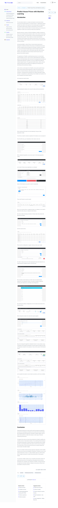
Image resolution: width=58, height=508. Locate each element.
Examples (24, 7)
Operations (7, 39)
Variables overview (9, 34)
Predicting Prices (38, 472)
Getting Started (8, 11)
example (21, 472)
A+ (49, 12)
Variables (7, 32)
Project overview (9, 26)
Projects (7, 24)
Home (38, 2)
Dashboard (7, 20)
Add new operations (22, 494)
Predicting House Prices (29, 472)
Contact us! (34, 479)
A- (52, 12)
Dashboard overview (9, 22)
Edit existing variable (9, 37)
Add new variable (9, 35)
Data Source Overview (37, 487)
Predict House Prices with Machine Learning (36, 7)
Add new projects (9, 28)
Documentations (43, 2)
